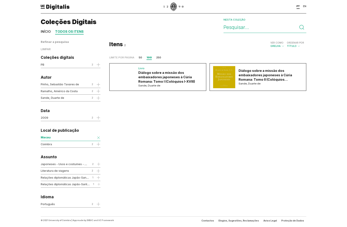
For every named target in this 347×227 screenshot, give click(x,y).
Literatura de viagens (55, 170)
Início (46, 31)
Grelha (277, 44)
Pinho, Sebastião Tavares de (60, 84)
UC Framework (106, 220)
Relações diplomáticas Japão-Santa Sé (67, 177)
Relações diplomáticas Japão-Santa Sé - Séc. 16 (73, 184)
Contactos (207, 220)
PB (42, 64)
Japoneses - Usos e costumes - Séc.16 (67, 164)
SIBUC (90, 220)
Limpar (46, 49)
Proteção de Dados (292, 220)
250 (158, 57)
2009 (44, 117)
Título (295, 44)
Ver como (276, 42)
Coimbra (46, 144)
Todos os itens (69, 31)
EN (304, 6)
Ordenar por (295, 42)
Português (48, 204)
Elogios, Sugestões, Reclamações (238, 220)
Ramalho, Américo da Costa (59, 91)
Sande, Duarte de (52, 97)
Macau (46, 137)
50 (140, 57)
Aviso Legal (270, 220)
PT (298, 6)
